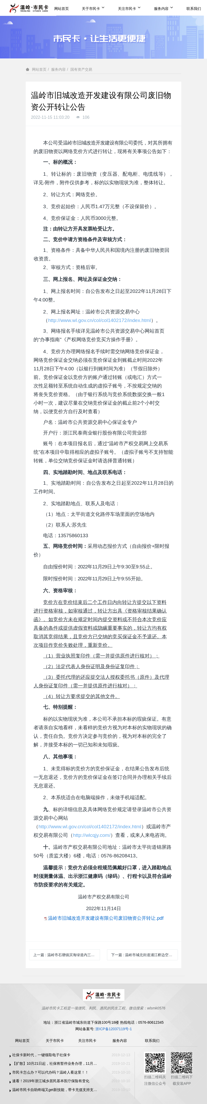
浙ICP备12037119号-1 (113, 1029)
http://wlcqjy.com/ (91, 835)
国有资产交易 (81, 69)
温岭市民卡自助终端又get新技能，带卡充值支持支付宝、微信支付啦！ (55, 1090)
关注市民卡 (129, 8)
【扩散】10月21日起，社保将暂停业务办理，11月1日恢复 (55, 1063)
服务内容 (163, 8)
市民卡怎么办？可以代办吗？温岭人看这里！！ (50, 1072)
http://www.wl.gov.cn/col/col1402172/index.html (99, 320)
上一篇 (66, 955)
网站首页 (61, 8)
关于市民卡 (93, 8)
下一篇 (144, 955)
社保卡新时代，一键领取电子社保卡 (41, 1055)
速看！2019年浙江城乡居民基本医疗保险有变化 (50, 1081)
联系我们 (193, 8)
